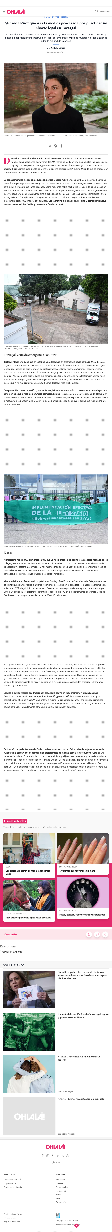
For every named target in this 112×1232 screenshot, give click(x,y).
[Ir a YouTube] (53, 1157)
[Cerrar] (76, 1226)
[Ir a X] (63, 1157)
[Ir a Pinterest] (58, 1157)
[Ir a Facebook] (43, 1157)
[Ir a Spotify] (68, 1157)
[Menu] (4, 11)
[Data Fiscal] (58, 1216)
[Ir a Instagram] (48, 1157)
